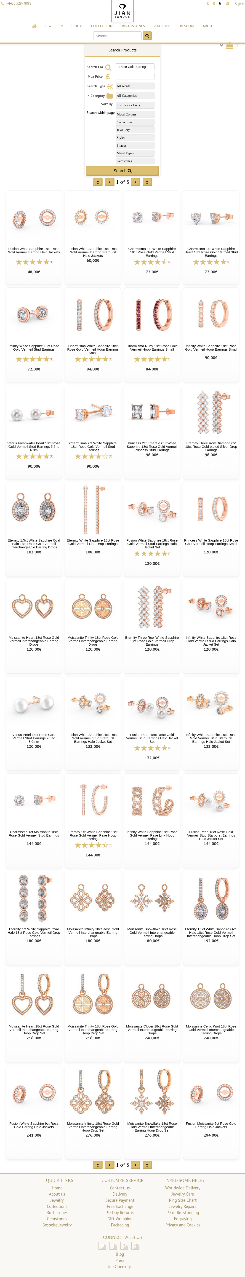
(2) (110, 456)
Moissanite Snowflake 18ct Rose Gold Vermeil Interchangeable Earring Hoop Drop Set (152, 1126)
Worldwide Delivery (182, 1188)
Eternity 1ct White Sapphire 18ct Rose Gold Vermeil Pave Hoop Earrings (93, 835)
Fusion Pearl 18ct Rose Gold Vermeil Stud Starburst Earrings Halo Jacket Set (211, 835)
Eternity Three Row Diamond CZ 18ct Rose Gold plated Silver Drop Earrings (211, 446)
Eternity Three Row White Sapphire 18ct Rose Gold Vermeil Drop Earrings (152, 641)
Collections (102, 26)
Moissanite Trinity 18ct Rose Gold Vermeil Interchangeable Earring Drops (92, 641)
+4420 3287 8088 (19, 3)
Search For (100, 67)
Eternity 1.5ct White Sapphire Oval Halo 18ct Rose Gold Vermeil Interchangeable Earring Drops (34, 543)
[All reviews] (33, 261)
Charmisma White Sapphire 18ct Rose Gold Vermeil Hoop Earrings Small (93, 349)
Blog (120, 1254)
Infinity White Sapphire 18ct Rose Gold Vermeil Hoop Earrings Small (211, 347)
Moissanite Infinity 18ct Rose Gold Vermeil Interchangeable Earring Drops (93, 932)
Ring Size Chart (183, 1200)
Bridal (77, 26)
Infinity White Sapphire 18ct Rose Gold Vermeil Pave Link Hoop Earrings (152, 835)
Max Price (100, 76)
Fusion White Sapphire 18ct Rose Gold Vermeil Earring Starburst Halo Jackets (92, 252)
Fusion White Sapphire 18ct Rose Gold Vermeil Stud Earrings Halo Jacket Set (152, 543)
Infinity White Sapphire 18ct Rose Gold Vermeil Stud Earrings (33, 347)
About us (57, 1194)
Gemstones (162, 26)
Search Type (101, 86)
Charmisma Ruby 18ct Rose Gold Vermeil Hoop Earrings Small (152, 347)
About (208, 26)
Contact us (120, 1188)
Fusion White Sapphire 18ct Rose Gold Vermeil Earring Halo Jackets (34, 250)
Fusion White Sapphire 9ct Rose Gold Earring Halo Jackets (34, 1125)
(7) (169, 261)
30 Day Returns (120, 1212)
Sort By (106, 104)
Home (57, 1188)
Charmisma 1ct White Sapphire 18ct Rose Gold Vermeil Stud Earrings (152, 252)
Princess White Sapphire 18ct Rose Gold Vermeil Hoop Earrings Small (211, 542)
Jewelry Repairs (182, 1206)
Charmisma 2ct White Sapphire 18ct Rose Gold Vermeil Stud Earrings (93, 446)
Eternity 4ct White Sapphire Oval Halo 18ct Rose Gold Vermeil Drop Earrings (34, 932)
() (232, 45)
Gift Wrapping (120, 1218)
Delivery (119, 1194)
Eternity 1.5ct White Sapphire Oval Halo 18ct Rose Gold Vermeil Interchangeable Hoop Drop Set (211, 932)
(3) (169, 359)
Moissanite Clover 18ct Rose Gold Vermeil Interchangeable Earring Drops (152, 1029)
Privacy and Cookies (182, 1225)
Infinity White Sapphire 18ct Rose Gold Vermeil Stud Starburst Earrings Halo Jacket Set (211, 738)
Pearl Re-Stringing (182, 1212)
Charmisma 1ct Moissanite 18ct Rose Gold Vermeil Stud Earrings (34, 833)
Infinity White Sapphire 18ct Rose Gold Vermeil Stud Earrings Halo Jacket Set (211, 641)
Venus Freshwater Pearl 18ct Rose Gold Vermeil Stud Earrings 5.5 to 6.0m (33, 446)
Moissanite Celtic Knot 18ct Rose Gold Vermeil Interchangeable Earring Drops (211, 1029)
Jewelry (57, 1200)
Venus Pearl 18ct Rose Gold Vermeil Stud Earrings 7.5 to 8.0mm (33, 738)
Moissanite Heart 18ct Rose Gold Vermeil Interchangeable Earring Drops (34, 641)
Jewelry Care (183, 1194)
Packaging (120, 1225)
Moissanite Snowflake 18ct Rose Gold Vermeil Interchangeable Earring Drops (152, 932)
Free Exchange (120, 1206)
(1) (51, 261)
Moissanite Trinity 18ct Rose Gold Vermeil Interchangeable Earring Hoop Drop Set (92, 1029)
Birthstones (133, 26)
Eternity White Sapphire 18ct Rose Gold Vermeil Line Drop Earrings (93, 542)
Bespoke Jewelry (57, 1225)
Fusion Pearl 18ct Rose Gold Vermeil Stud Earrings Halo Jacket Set (152, 738)
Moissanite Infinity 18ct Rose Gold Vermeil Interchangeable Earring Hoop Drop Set (93, 1126)
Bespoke (187, 26)
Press (120, 1260)
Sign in (240, 4)
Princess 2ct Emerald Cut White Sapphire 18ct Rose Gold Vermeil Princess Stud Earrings (152, 446)
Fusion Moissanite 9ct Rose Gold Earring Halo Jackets (211, 1125)
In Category (100, 95)
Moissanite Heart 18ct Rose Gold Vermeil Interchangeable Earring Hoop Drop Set (34, 1029)
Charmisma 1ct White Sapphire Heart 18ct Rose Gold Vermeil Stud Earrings (211, 252)
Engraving (183, 1218)
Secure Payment (120, 1200)
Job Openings (120, 1266)
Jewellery (54, 26)
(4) (110, 359)
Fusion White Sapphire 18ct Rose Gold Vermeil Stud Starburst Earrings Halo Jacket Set (92, 738)
